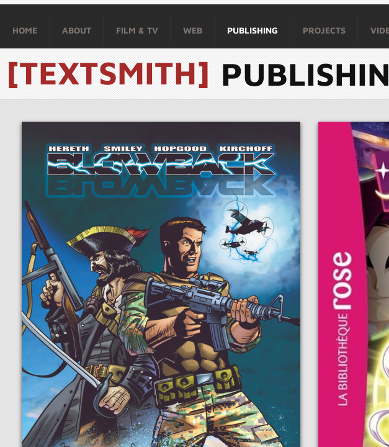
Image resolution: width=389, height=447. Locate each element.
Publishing (252, 30)
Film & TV (137, 30)
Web (192, 30)
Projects (324, 30)
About (76, 30)
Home (24, 30)
